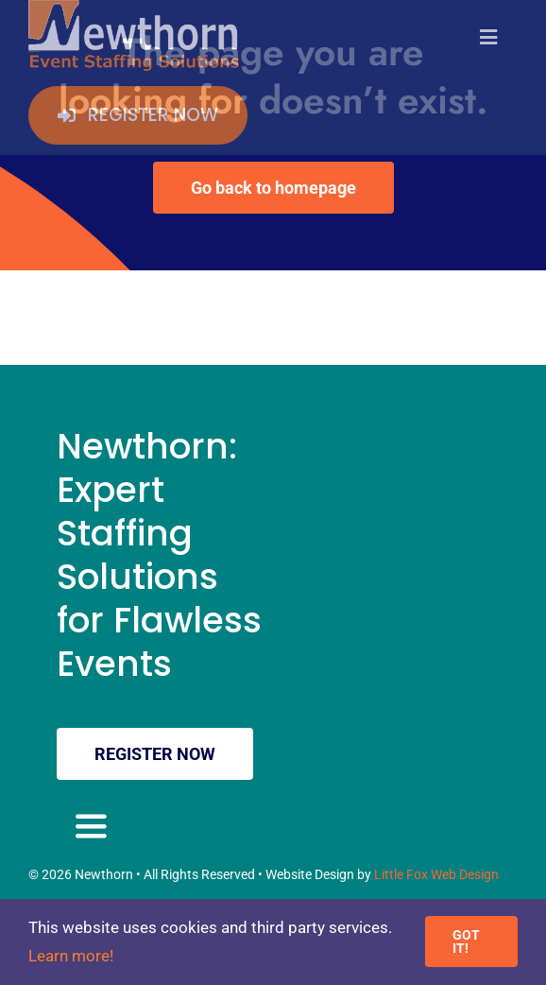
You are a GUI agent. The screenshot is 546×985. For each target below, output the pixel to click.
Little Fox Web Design (436, 874)
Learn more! (70, 955)
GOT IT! (466, 941)
